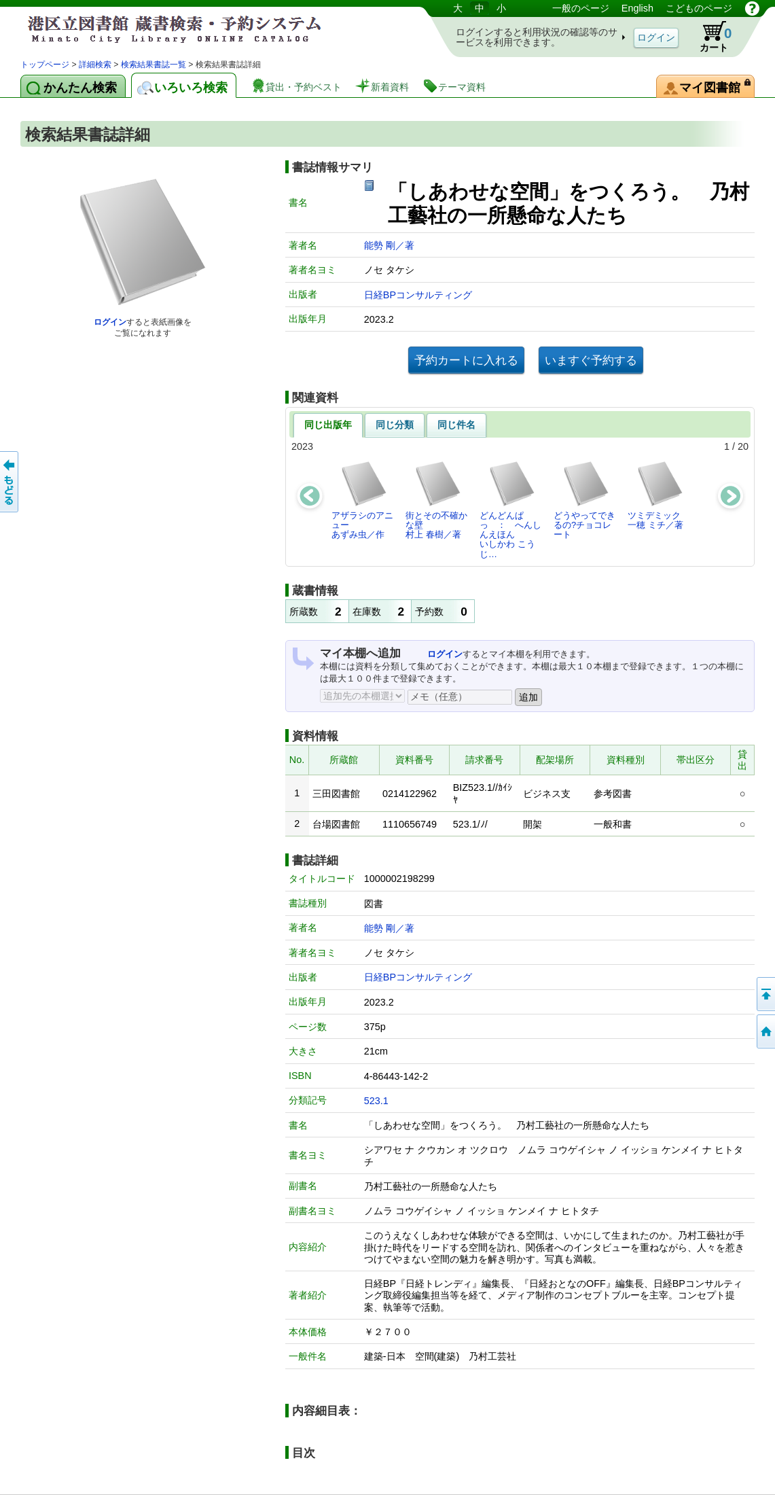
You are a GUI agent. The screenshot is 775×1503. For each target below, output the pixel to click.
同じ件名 (456, 424)
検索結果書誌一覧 (153, 64)
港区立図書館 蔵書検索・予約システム (163, 29)
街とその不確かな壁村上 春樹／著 (436, 500)
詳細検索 (95, 64)
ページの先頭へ (765, 994)
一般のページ (580, 8)
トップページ (44, 64)
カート (709, 36)
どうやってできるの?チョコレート (584, 500)
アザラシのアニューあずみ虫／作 (362, 500)
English (637, 8)
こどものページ (699, 8)
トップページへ (765, 1031)
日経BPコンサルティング (418, 294)
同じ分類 (395, 424)
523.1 (376, 1100)
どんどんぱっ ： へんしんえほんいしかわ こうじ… (510, 509)
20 (743, 446)
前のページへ (10, 481)
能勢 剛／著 (389, 245)
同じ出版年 (328, 424)
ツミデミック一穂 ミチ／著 (656, 495)
